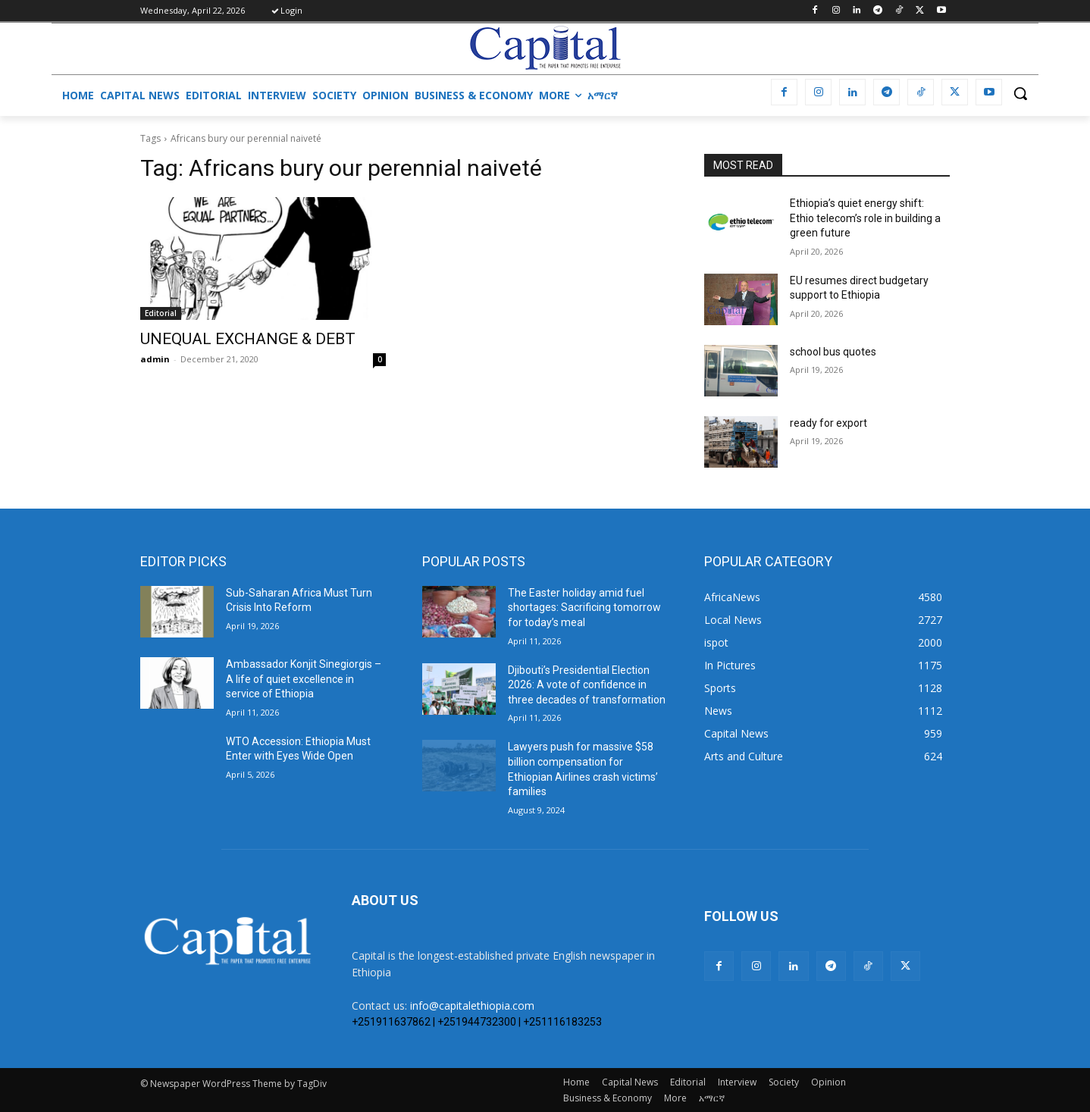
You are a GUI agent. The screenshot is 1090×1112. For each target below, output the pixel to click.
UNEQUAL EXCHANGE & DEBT (248, 339)
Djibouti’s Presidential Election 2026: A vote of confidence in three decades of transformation (587, 685)
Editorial (161, 313)
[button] (1020, 93)
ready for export (828, 423)
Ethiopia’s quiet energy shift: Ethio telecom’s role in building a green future (865, 218)
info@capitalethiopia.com (472, 1005)
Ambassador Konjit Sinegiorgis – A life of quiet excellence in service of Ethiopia (303, 679)
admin (155, 359)
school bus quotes (833, 352)
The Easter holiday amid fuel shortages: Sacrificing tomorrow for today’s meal (584, 607)
